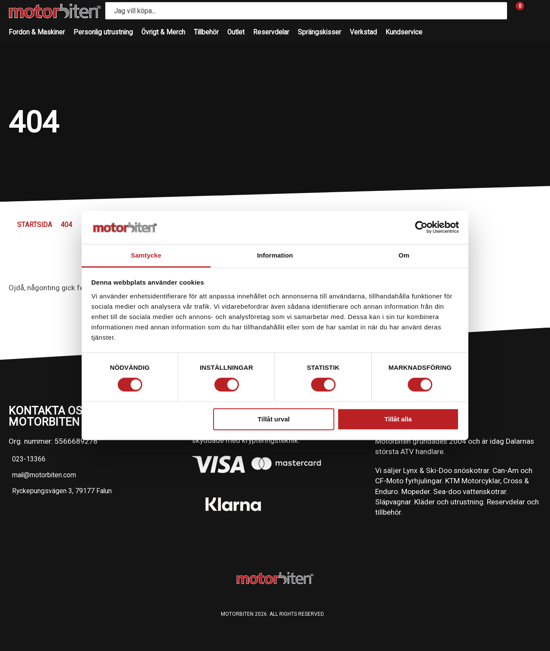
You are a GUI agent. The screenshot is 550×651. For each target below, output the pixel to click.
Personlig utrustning (103, 32)
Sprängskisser (319, 32)
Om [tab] (403, 255)
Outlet (235, 32)
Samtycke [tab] (146, 255)
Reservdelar (271, 32)
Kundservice (403, 32)
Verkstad (363, 32)
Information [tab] (275, 255)
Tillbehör (206, 32)
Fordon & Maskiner (37, 32)
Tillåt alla (398, 419)
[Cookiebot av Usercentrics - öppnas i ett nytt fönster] (421, 227)
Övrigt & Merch (163, 32)
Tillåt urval (273, 419)
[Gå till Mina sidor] (532, 10)
